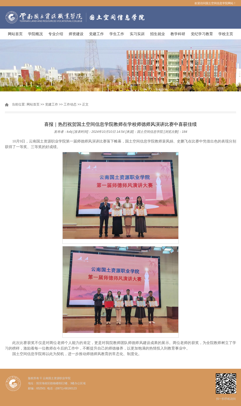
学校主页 (225, 34)
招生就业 (157, 34)
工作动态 (70, 104)
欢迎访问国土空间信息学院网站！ (215, 3)
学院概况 (35, 34)
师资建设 (76, 34)
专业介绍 (55, 34)
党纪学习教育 (202, 34)
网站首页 (15, 34)
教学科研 (177, 34)
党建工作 (96, 34)
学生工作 (116, 34)
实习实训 (137, 34)
